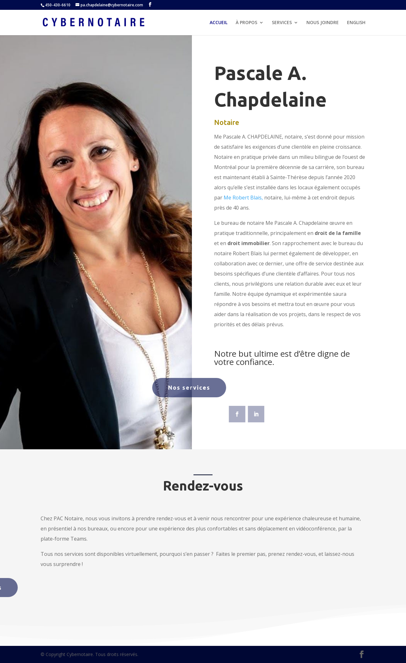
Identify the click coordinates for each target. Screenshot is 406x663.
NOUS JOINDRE (322, 22)
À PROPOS (246, 22)
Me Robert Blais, (243, 197)
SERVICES (282, 22)
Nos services (160, 387)
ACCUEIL (218, 22)
